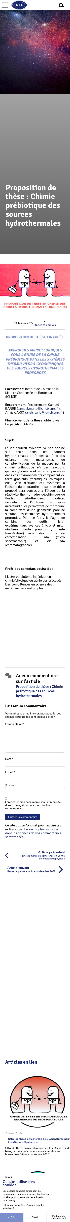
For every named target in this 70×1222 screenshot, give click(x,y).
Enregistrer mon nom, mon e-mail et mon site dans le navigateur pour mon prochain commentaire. (33, 805)
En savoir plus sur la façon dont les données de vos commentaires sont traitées (33, 833)
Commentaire (14, 724)
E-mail (10, 772)
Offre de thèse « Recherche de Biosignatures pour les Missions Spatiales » (39, 1140)
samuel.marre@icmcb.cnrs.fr (38, 408)
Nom (9, 759)
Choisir (35, 1217)
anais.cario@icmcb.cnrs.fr (44, 412)
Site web (10, 785)
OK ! (11, 1217)
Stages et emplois (44, 325)
